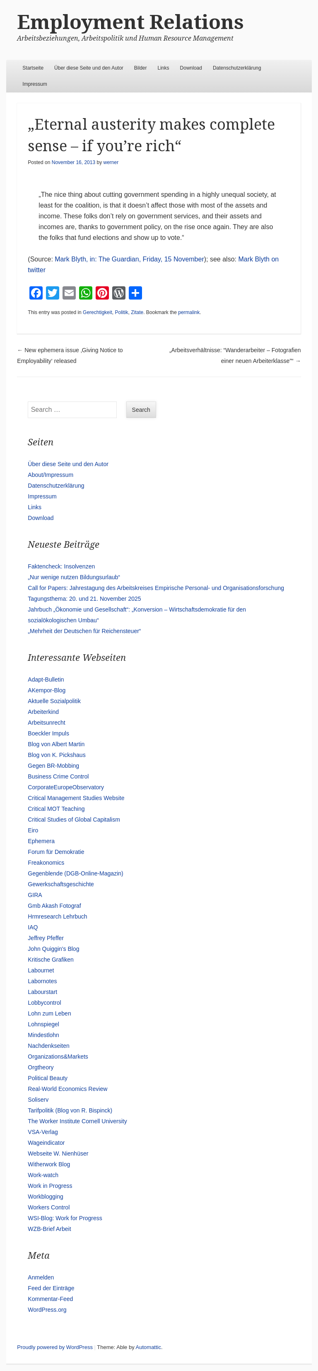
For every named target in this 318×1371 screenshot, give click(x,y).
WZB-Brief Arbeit (49, 1229)
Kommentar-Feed (50, 1299)
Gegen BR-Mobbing (53, 765)
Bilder (140, 68)
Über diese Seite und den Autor (88, 68)
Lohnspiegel (43, 1024)
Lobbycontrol (44, 1002)
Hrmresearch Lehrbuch (57, 916)
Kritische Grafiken (50, 959)
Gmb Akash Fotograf (54, 905)
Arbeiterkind (43, 711)
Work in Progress (50, 1185)
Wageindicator (46, 1142)
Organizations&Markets (58, 1056)
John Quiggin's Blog (53, 948)
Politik (121, 312)
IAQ (33, 927)
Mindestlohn (43, 1035)
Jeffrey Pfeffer (46, 938)
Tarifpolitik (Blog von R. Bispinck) (70, 1110)
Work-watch (43, 1175)
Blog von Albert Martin (56, 744)
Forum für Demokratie (56, 852)
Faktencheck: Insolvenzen (61, 566)
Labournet (41, 970)
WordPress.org (47, 1309)
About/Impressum (50, 475)
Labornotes (42, 981)
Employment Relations (130, 22)
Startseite (32, 68)
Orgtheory (40, 1067)
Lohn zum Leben (49, 1013)
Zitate (137, 312)
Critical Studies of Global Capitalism (74, 819)
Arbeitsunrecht (46, 722)
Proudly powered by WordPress (55, 1347)
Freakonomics (46, 862)
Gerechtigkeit (97, 312)
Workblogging (45, 1196)
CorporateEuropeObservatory (66, 787)
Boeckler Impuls (48, 733)
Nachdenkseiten (48, 1045)
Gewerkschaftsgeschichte (61, 884)
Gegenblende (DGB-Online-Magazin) (75, 873)
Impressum (34, 84)
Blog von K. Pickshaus (56, 755)
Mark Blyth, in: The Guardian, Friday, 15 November (129, 259)
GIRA (35, 895)
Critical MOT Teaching (56, 808)
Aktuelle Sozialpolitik (54, 701)
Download (191, 68)
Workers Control (49, 1207)
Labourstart (42, 992)
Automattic (148, 1347)
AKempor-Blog (46, 690)
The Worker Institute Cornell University (77, 1121)
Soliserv (38, 1099)
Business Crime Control (58, 776)
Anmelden (41, 1277)
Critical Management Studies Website (76, 798)
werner (110, 162)
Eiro (33, 830)
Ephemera (41, 841)
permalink (189, 312)
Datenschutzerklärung (237, 68)
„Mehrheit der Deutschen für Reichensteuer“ (84, 631)
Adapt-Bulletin (46, 679)
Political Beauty (47, 1078)
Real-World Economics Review (67, 1089)
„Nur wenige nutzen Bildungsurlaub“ (74, 577)
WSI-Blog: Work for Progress (65, 1218)
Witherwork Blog (49, 1164)
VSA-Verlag (43, 1132)
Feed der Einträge (51, 1288)
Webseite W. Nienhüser (58, 1153)
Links (163, 68)
